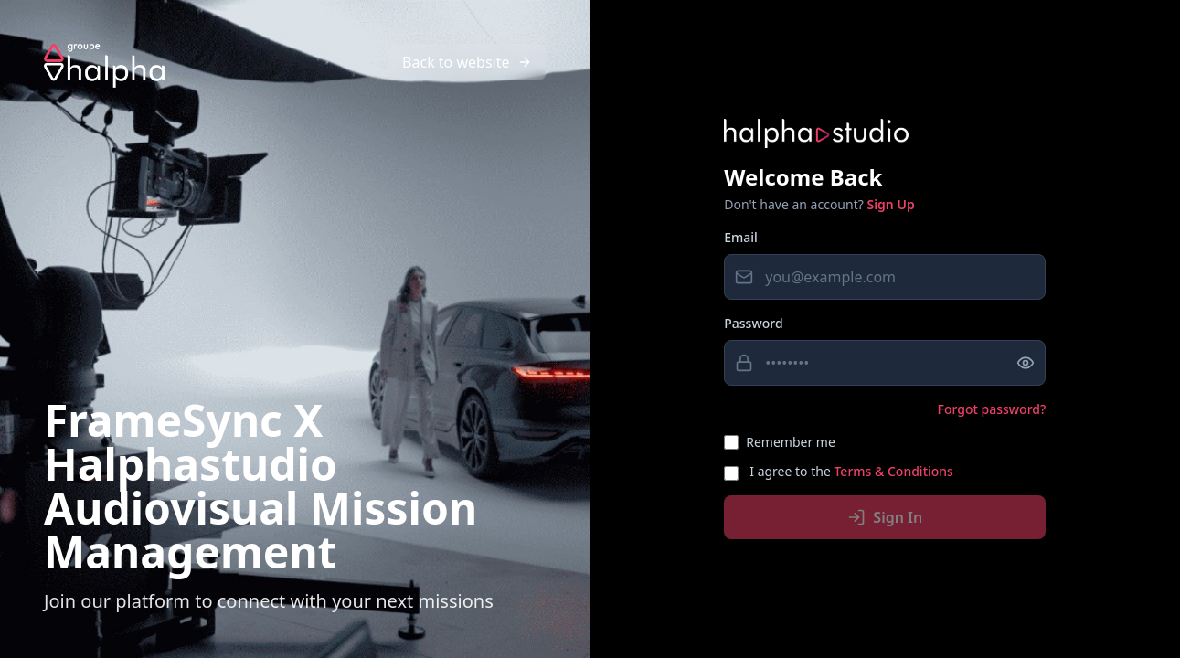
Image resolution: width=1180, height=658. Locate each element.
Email (741, 237)
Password (753, 323)
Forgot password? (992, 409)
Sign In (884, 517)
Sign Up (890, 204)
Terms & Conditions (893, 471)
